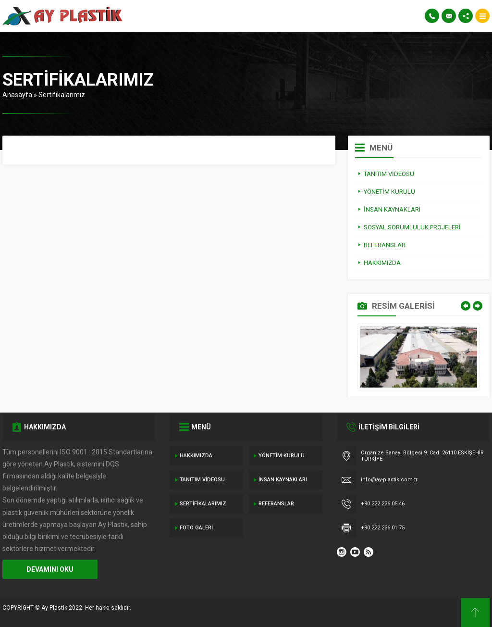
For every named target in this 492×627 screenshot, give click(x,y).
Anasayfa (17, 95)
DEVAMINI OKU (50, 569)
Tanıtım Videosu (202, 480)
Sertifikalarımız (203, 504)
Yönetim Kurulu (281, 455)
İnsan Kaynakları (282, 480)
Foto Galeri (196, 528)
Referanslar (276, 504)
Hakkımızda (196, 455)
